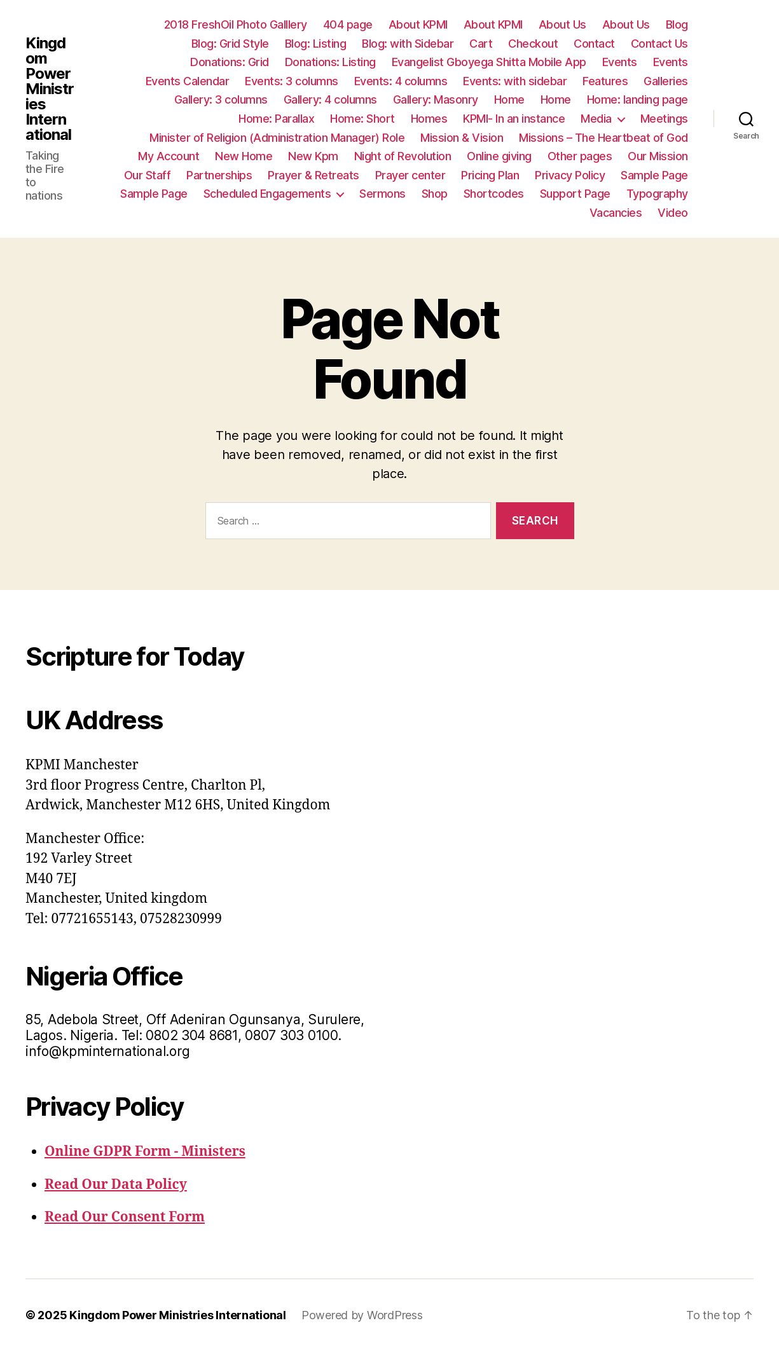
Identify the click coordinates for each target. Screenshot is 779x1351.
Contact (594, 43)
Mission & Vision (461, 137)
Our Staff (147, 175)
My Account (168, 156)
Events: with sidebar (515, 81)
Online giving (499, 156)
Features (605, 81)
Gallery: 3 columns (221, 99)
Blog (677, 24)
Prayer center (410, 175)
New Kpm (313, 156)
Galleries (666, 81)
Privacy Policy (570, 175)
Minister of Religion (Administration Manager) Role (276, 137)
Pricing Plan (490, 175)
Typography (657, 193)
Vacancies (615, 212)
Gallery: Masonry (435, 99)
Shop (435, 193)
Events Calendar (188, 81)
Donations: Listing (330, 62)
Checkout (533, 43)
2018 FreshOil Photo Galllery (235, 24)
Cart (480, 43)
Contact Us (659, 43)
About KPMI (418, 24)
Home (509, 99)
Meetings (664, 118)
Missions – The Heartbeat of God (603, 137)
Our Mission (658, 156)
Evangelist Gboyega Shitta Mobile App (489, 62)
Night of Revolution (403, 156)
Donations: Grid (229, 62)
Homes (429, 118)
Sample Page (654, 175)
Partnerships (219, 175)
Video (673, 212)
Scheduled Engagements (267, 193)
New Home (243, 156)
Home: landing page (637, 99)
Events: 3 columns (291, 81)
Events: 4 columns (401, 81)
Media (596, 118)
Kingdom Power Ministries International (49, 89)
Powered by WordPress (362, 1315)
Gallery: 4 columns (330, 99)
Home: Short (362, 118)
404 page (348, 24)
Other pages (580, 156)
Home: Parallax (276, 118)
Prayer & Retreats (313, 175)
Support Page (575, 193)
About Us (562, 24)
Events (619, 62)
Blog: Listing (316, 43)
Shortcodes (494, 193)
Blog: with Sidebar (407, 43)
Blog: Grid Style (230, 43)
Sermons (382, 193)
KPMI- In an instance (514, 118)
